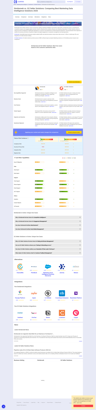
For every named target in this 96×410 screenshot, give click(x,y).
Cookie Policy (33, 402)
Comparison (23, 17)
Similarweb (30, 4)
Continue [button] (83, 405)
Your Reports (70, 1)
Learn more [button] (79, 402)
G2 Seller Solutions (37, 4)
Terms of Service (26, 402)
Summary (17, 17)
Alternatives (37, 17)
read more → (48, 95)
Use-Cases (30, 17)
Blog (38, 402)
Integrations (44, 17)
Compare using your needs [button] (74, 132)
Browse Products (50, 402)
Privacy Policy (19, 402)
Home (15, 4)
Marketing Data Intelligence (22, 4)
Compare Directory (58, 402)
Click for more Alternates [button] (74, 82)
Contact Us (43, 402)
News (49, 17)
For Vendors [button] (78, 1)
